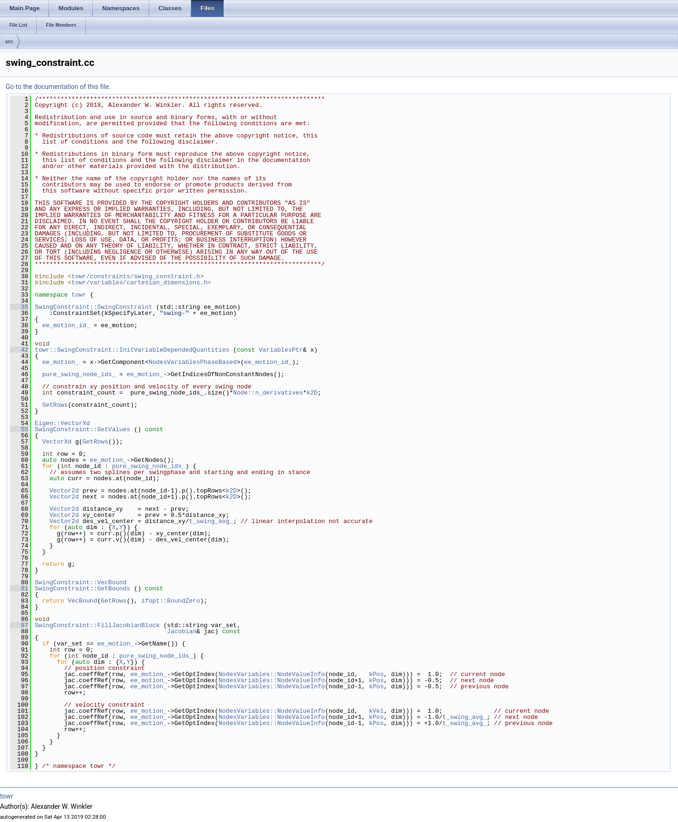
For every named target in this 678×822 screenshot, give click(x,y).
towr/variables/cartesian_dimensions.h (140, 282)
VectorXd (56, 441)
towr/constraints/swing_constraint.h (136, 276)
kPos (376, 674)
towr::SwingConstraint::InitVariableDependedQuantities (132, 350)
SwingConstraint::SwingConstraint (94, 307)
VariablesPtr (281, 350)
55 (19, 429)
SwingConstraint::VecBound (81, 582)
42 (19, 350)
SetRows (55, 405)
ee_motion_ (60, 362)
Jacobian (181, 631)
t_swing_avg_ (211, 521)
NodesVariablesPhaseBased (193, 362)
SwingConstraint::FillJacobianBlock (97, 625)
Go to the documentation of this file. (58, 86)
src (9, 41)
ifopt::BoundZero (170, 600)
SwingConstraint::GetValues (82, 429)
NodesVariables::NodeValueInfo (271, 674)
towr (79, 294)
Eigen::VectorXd (62, 423)
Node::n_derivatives (268, 392)
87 (19, 625)
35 (19, 307)
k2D (312, 392)
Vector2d (64, 490)
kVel (376, 711)
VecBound (82, 600)
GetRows (95, 441)
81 (19, 588)
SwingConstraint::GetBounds (82, 588)
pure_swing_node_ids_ (78, 374)
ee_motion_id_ (65, 325)
